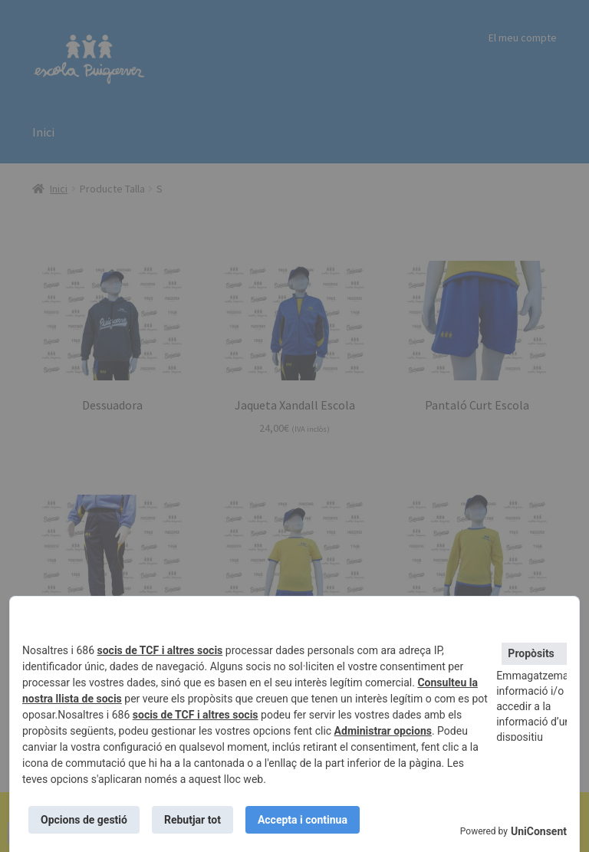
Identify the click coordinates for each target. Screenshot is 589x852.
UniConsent (539, 831)
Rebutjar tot (192, 820)
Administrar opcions (383, 731)
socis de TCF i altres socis (160, 650)
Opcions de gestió (84, 820)
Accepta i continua (302, 820)
